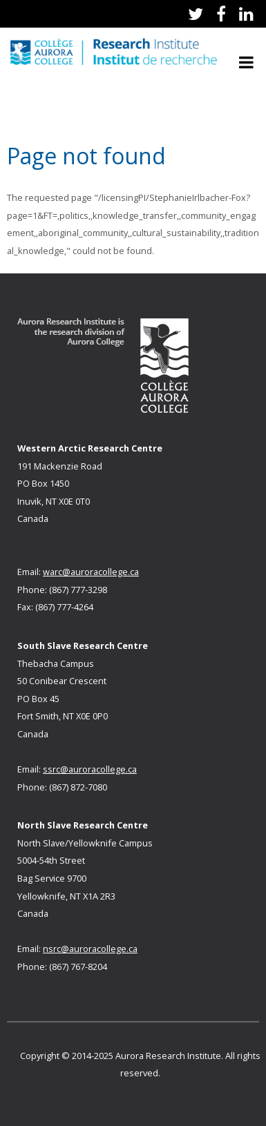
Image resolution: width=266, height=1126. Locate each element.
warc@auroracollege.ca (91, 571)
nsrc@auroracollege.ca (90, 948)
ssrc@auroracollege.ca (90, 769)
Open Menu (246, 62)
